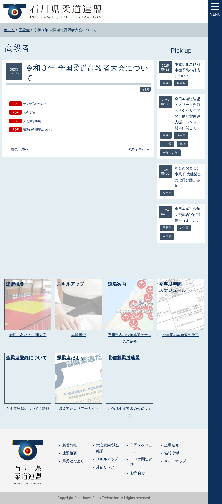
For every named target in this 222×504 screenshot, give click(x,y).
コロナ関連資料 (141, 462)
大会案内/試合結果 (107, 448)
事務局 (167, 227)
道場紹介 (171, 445)
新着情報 (69, 445)
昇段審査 (78, 335)
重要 (166, 83)
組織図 (40, 335)
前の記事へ (20, 149)
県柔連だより (73, 461)
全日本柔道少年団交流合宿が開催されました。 (187, 214)
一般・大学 (170, 152)
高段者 (17, 48)
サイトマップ (175, 461)
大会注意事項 (32, 121)
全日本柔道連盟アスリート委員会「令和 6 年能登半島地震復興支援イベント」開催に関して (188, 113)
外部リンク (105, 467)
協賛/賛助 (172, 453)
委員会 (181, 83)
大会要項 (29, 112)
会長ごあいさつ (22, 335)
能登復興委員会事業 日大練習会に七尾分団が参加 (188, 177)
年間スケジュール (141, 448)
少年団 (181, 135)
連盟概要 (69, 453)
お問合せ (137, 473)
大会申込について (35, 104)
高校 (182, 143)
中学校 (167, 143)
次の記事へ (136, 149)
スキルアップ (107, 459)
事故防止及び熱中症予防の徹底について (187, 70)
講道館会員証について (38, 129)
